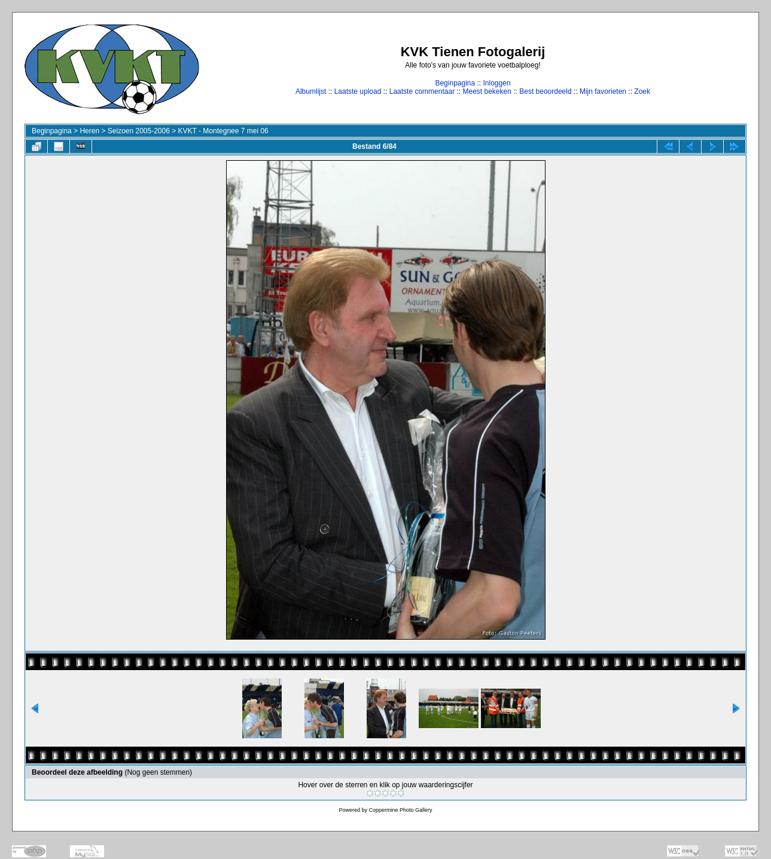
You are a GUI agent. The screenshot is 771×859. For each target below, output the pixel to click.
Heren (89, 131)
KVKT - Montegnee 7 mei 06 (223, 131)
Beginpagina (455, 83)
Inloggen (497, 83)
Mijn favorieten (603, 91)
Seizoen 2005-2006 (139, 131)
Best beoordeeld (545, 91)
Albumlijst (310, 91)
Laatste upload (358, 91)
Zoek (642, 91)
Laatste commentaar (422, 91)
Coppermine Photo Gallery (400, 810)
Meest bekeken (486, 91)
